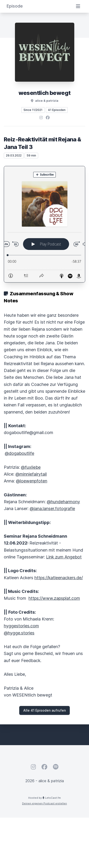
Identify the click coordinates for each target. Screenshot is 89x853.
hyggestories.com (21, 625)
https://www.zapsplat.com (54, 598)
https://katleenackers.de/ (58, 577)
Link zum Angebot (64, 556)
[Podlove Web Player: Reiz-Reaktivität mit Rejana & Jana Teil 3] (44, 224)
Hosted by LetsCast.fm (44, 797)
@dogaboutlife (19, 453)
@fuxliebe (31, 467)
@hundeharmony (63, 501)
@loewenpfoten (31, 480)
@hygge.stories (19, 632)
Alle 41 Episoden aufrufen (44, 710)
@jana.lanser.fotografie (52, 508)
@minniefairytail (31, 474)
